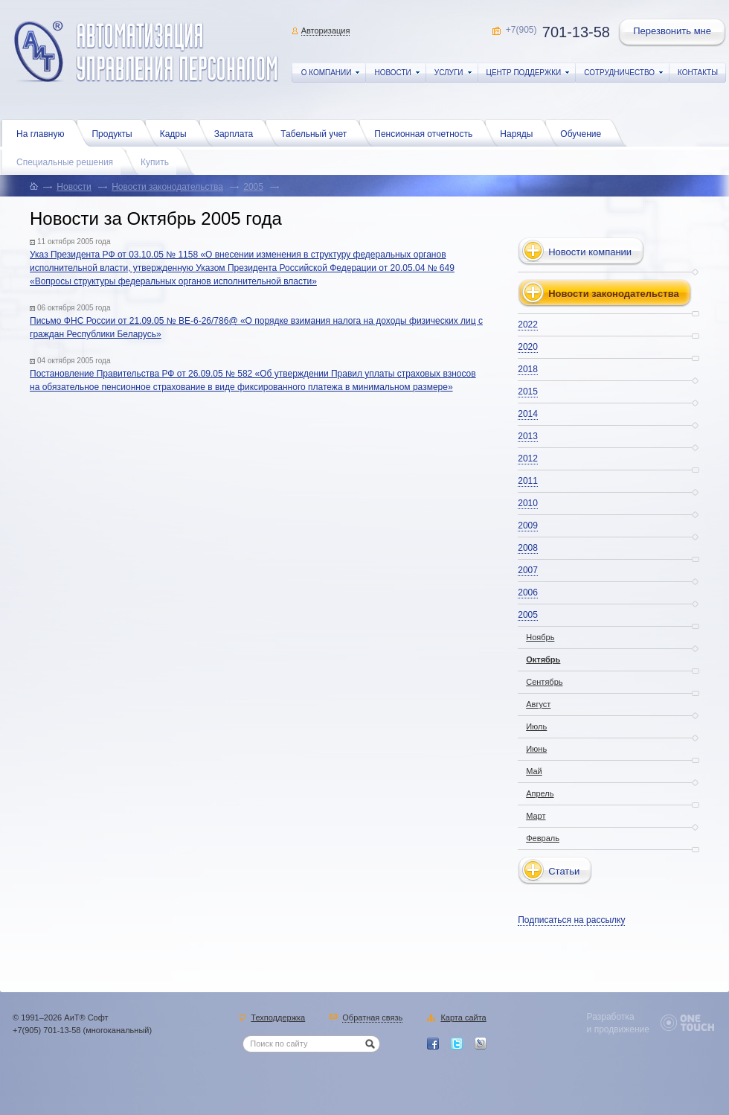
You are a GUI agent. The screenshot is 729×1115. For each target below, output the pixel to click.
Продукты (115, 132)
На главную (43, 132)
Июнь (536, 748)
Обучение (584, 132)
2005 (253, 187)
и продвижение (618, 1029)
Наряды (520, 132)
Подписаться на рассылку (571, 920)
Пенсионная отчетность (427, 132)
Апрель (539, 793)
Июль (536, 726)
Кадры (177, 132)
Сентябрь (544, 681)
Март (535, 815)
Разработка (611, 1017)
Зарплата (237, 132)
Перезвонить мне (673, 33)
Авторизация (325, 30)
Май (534, 771)
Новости (74, 187)
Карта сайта (463, 1018)
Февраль (542, 838)
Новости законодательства (167, 187)
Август (538, 704)
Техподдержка (278, 1018)
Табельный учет (317, 132)
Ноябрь (540, 637)
